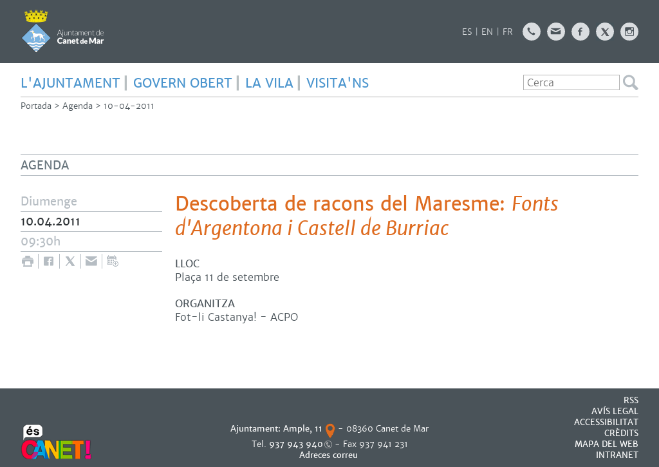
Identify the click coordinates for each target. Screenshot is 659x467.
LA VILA (269, 83)
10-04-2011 (129, 105)
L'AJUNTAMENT (70, 83)
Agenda (77, 105)
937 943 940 (296, 444)
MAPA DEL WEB (606, 444)
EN (487, 31)
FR (508, 31)
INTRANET (617, 455)
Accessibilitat (606, 422)
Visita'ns (337, 83)
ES (467, 31)
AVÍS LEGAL (614, 411)
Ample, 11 (302, 428)
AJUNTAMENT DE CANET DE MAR (63, 30)
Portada (36, 105)
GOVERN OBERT (182, 83)
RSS (631, 400)
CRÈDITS (621, 433)
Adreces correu (329, 455)
